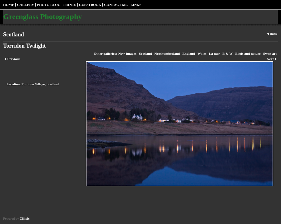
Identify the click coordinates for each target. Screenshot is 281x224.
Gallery (25, 5)
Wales (201, 53)
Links (136, 5)
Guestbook (90, 5)
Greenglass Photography (42, 16)
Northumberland (167, 53)
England (188, 53)
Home (8, 5)
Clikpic (24, 218)
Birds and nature (248, 53)
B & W (227, 53)
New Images (127, 53)
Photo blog (48, 5)
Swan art (270, 53)
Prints (69, 5)
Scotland (145, 53)
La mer (214, 53)
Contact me (116, 5)
